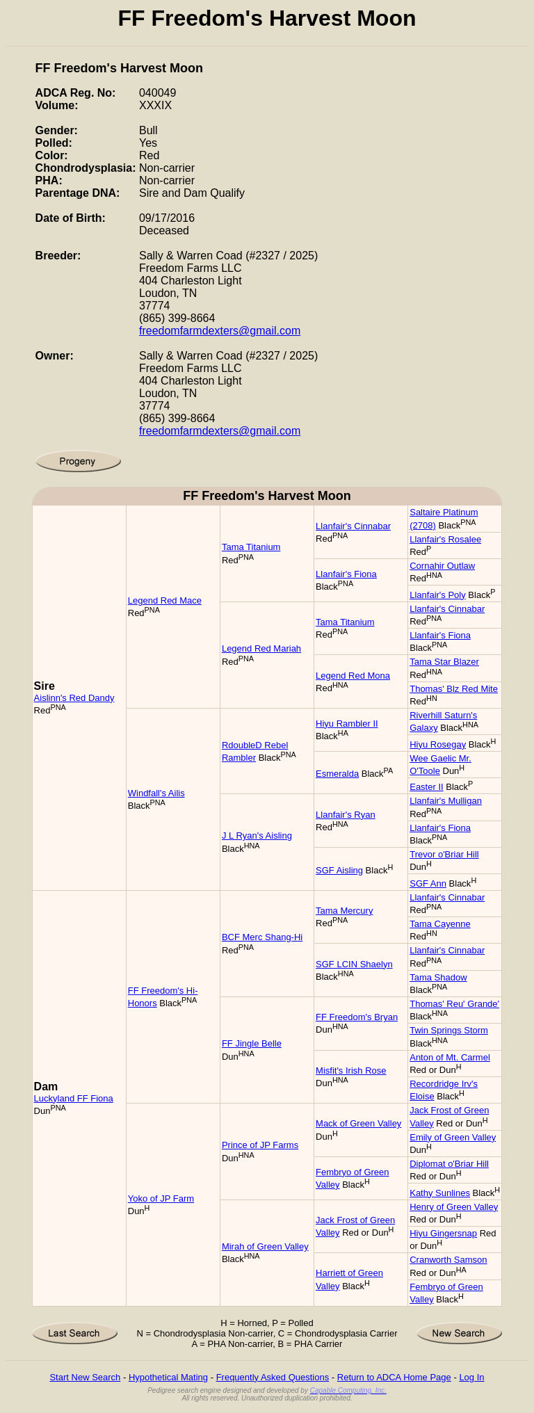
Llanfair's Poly (438, 595)
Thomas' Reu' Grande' (454, 1004)
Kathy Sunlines (440, 1193)
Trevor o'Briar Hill (444, 854)
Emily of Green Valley (453, 1137)
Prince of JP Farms (260, 1145)
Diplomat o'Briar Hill (449, 1163)
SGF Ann (428, 883)
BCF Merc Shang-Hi (262, 937)
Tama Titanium (251, 547)
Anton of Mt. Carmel (450, 1057)
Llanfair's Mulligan (446, 801)
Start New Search (84, 1377)
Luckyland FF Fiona (73, 1098)
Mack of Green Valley (358, 1123)
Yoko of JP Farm (161, 1198)
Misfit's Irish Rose (351, 1070)
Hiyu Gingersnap (443, 1233)
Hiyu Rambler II (347, 723)
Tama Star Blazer (444, 661)
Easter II (426, 787)
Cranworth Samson (448, 1259)
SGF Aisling (339, 870)
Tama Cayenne (440, 924)
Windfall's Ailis (156, 793)
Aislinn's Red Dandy (74, 698)
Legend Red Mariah (261, 648)
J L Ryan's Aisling (257, 835)
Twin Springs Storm (449, 1030)
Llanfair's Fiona (346, 574)
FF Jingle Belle (252, 1043)
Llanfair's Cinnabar (353, 526)
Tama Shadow (438, 977)
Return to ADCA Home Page (394, 1377)
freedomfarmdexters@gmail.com (219, 331)
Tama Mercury (344, 910)
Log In (471, 1377)
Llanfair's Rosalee (445, 539)
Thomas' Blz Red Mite (454, 689)
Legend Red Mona (353, 675)
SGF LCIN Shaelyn (354, 964)
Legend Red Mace (165, 600)
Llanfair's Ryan (345, 814)
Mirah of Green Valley (265, 1246)
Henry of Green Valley (454, 1207)
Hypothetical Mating (168, 1377)
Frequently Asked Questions (273, 1377)
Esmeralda (337, 773)
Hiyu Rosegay (438, 744)
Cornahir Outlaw (442, 565)
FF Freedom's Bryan (357, 1017)
